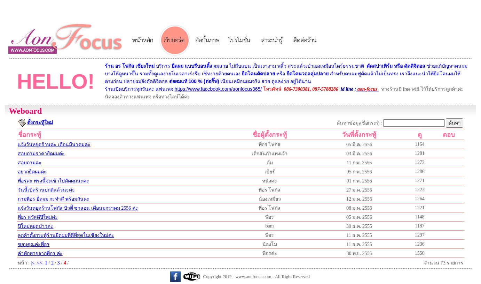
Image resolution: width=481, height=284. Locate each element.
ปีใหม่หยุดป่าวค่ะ (35, 226)
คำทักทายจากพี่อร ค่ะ (40, 253)
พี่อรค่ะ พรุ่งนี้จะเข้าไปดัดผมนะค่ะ (53, 181)
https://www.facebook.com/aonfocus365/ (218, 89)
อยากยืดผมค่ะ (32, 171)
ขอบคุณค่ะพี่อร (33, 244)
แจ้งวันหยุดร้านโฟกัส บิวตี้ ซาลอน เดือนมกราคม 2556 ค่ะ (78, 208)
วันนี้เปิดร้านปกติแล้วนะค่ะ (46, 190)
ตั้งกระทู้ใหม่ (40, 122)
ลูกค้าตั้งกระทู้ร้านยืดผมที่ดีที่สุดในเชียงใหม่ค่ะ (66, 235)
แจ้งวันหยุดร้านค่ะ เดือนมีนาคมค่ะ (54, 144)
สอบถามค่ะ (29, 162)
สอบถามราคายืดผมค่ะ (41, 153)
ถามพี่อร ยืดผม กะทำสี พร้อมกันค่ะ (53, 199)
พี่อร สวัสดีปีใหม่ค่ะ (38, 217)
